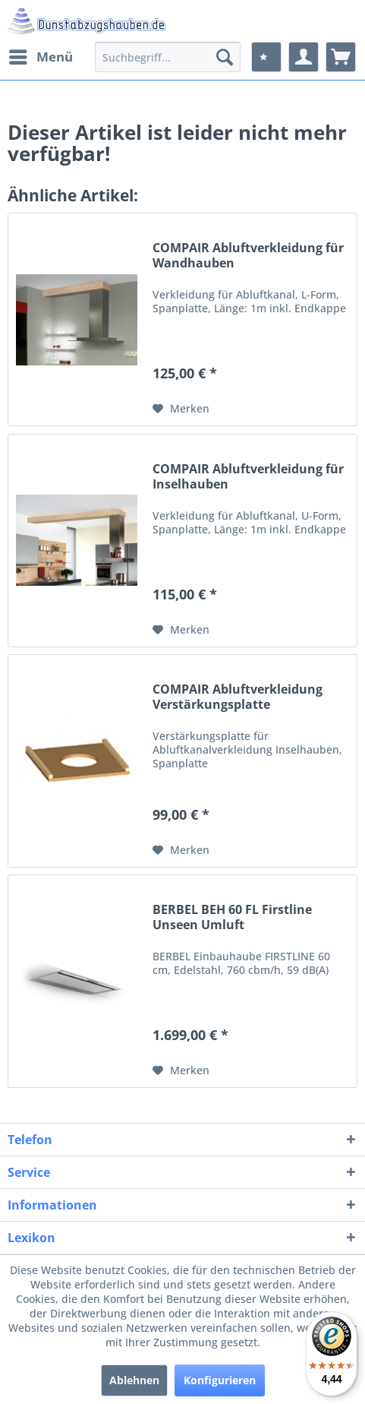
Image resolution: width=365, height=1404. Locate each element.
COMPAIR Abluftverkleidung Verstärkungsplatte (238, 696)
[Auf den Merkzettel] (181, 409)
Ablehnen (134, 1380)
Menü (41, 55)
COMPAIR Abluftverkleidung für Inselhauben (248, 476)
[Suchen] (225, 57)
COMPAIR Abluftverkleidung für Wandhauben (248, 255)
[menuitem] (40, 57)
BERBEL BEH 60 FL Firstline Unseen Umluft (232, 917)
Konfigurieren (220, 1380)
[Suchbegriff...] (168, 57)
